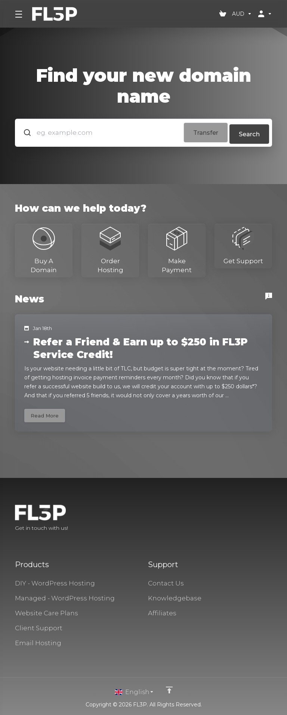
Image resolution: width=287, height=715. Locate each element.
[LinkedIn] (272, 519)
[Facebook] (248, 519)
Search (248, 131)
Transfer (199, 131)
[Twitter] (260, 519)
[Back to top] (169, 690)
